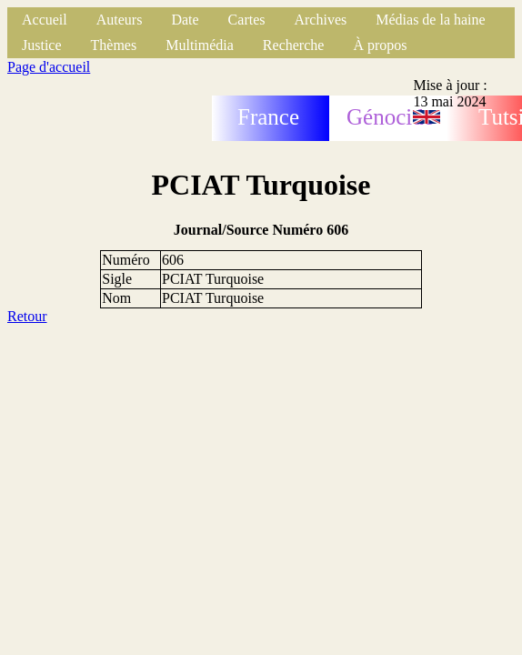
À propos (380, 45)
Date (184, 19)
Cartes (247, 19)
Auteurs (119, 19)
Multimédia (200, 45)
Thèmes (114, 45)
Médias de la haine (430, 19)
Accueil (44, 19)
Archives (320, 19)
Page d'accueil (48, 67)
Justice (42, 45)
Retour (27, 316)
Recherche (294, 45)
